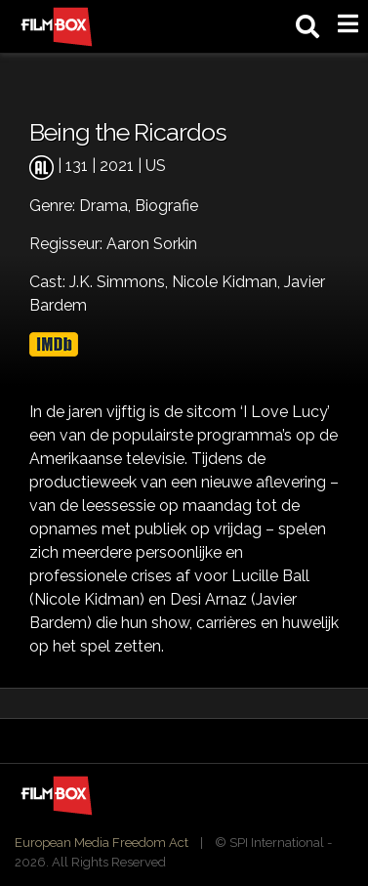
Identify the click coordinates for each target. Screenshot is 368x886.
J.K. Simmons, (120, 282)
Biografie (166, 205)
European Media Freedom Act (101, 842)
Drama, (107, 205)
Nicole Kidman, (228, 282)
